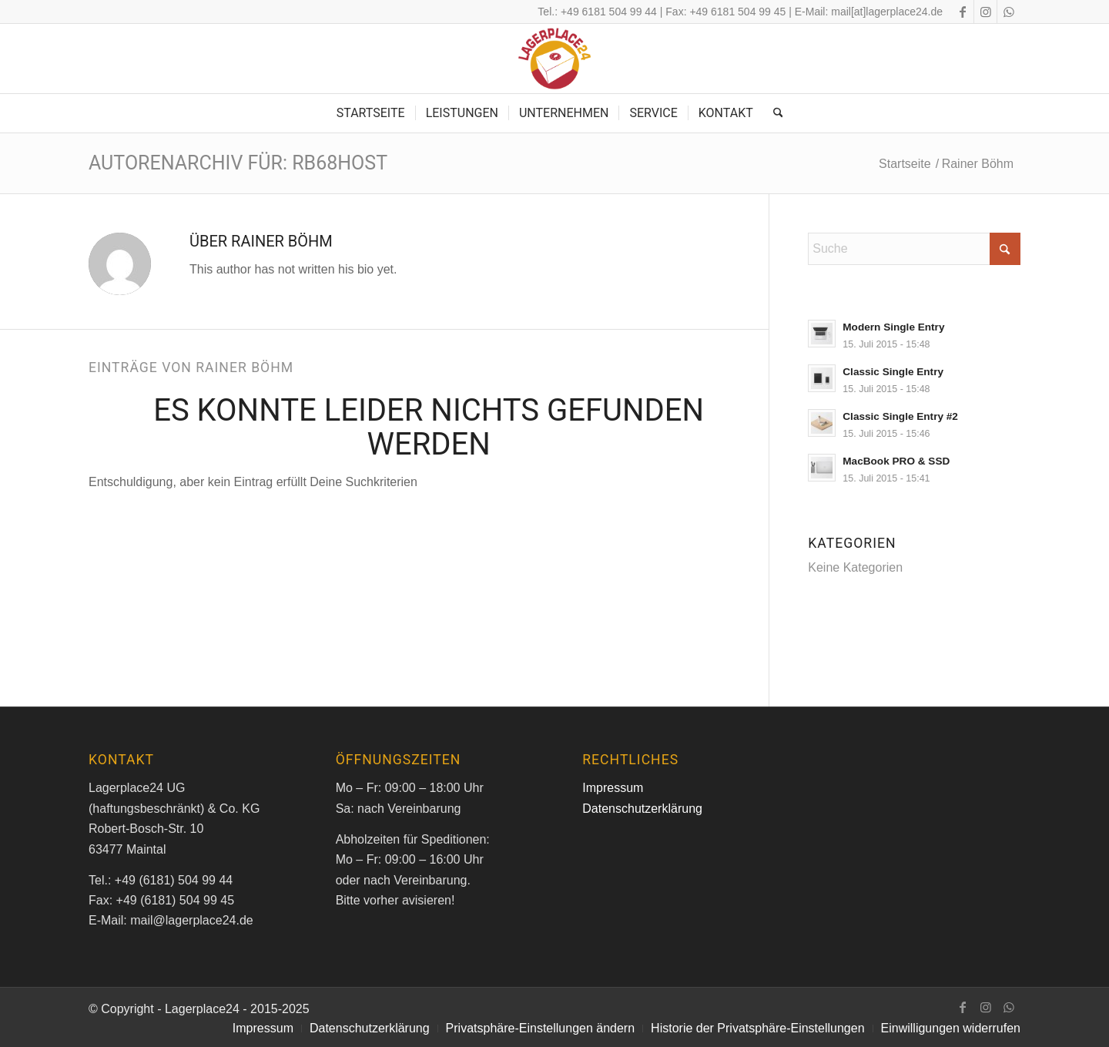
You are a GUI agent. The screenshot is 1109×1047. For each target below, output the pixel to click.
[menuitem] (371, 113)
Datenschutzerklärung (642, 808)
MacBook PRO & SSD (896, 461)
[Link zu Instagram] (985, 11)
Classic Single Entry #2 (900, 416)
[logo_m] (554, 58)
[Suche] (773, 113)
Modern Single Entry (893, 327)
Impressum (612, 787)
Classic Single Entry (893, 372)
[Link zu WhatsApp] (1008, 11)
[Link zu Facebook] (962, 11)
